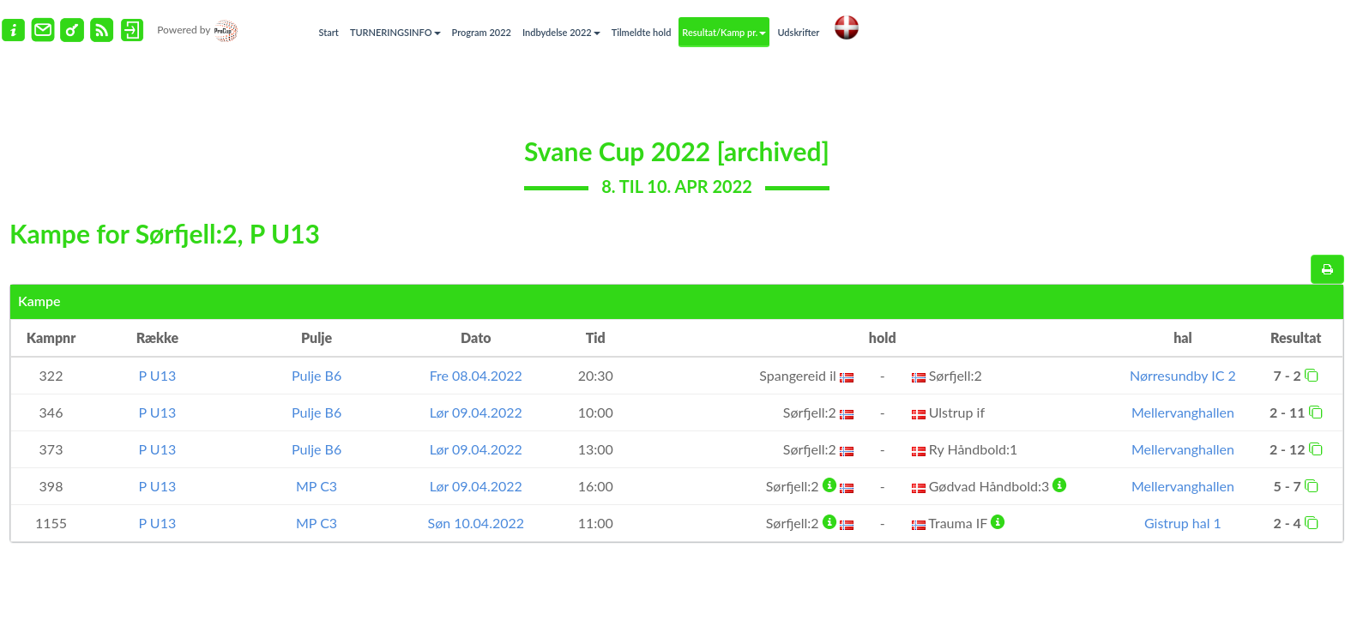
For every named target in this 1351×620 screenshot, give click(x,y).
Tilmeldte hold (642, 32)
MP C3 (316, 486)
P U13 (158, 375)
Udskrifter (798, 32)
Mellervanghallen (1182, 412)
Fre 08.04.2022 (476, 375)
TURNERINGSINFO (395, 32)
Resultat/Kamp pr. (724, 32)
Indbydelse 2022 (561, 32)
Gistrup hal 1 (1182, 523)
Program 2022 (481, 32)
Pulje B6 (316, 375)
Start (329, 32)
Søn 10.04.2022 (476, 523)
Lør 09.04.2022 (476, 412)
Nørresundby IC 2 (1183, 375)
